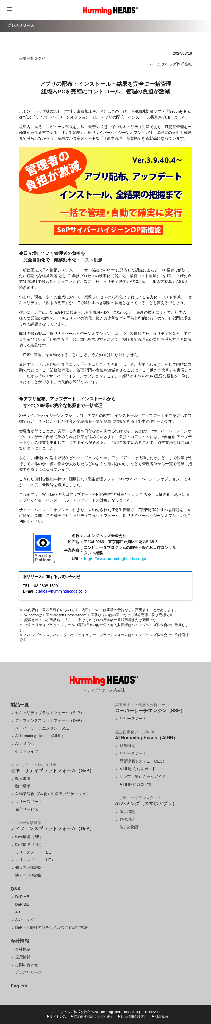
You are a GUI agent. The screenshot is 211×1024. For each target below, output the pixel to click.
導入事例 (22, 778)
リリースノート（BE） (35, 852)
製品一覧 (19, 705)
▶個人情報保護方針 (132, 1017)
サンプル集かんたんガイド (143, 776)
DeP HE (22, 896)
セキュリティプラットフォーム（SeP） (49, 713)
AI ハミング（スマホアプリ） (146, 803)
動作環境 (22, 786)
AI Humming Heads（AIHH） (40, 736)
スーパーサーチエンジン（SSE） (44, 728)
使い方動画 (129, 827)
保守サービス (26, 809)
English (18, 986)
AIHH (19, 912)
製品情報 (127, 812)
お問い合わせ (26, 964)
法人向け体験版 (28, 875)
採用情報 (22, 957)
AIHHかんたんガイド (138, 769)
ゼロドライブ (26, 751)
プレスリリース (28, 972)
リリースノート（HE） (35, 860)
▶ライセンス (56, 1017)
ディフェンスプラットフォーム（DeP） (49, 720)
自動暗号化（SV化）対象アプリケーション (52, 794)
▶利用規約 (159, 1017)
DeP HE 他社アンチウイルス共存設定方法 (51, 927)
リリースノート (28, 801)
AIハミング (24, 920)
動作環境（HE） (29, 844)
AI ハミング (25, 743)
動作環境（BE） (29, 837)
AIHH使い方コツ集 (136, 784)
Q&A (15, 888)
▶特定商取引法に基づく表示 (91, 1017)
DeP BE (22, 904)
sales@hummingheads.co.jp (62, 591)
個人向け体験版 (28, 867)
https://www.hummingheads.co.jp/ (115, 559)
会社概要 (22, 949)
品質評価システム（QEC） (143, 761)
